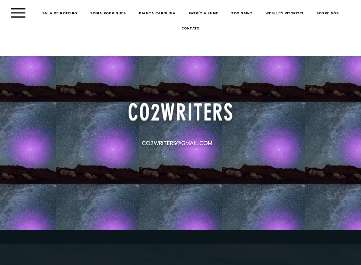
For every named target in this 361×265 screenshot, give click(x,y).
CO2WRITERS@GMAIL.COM (177, 143)
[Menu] (18, 13)
